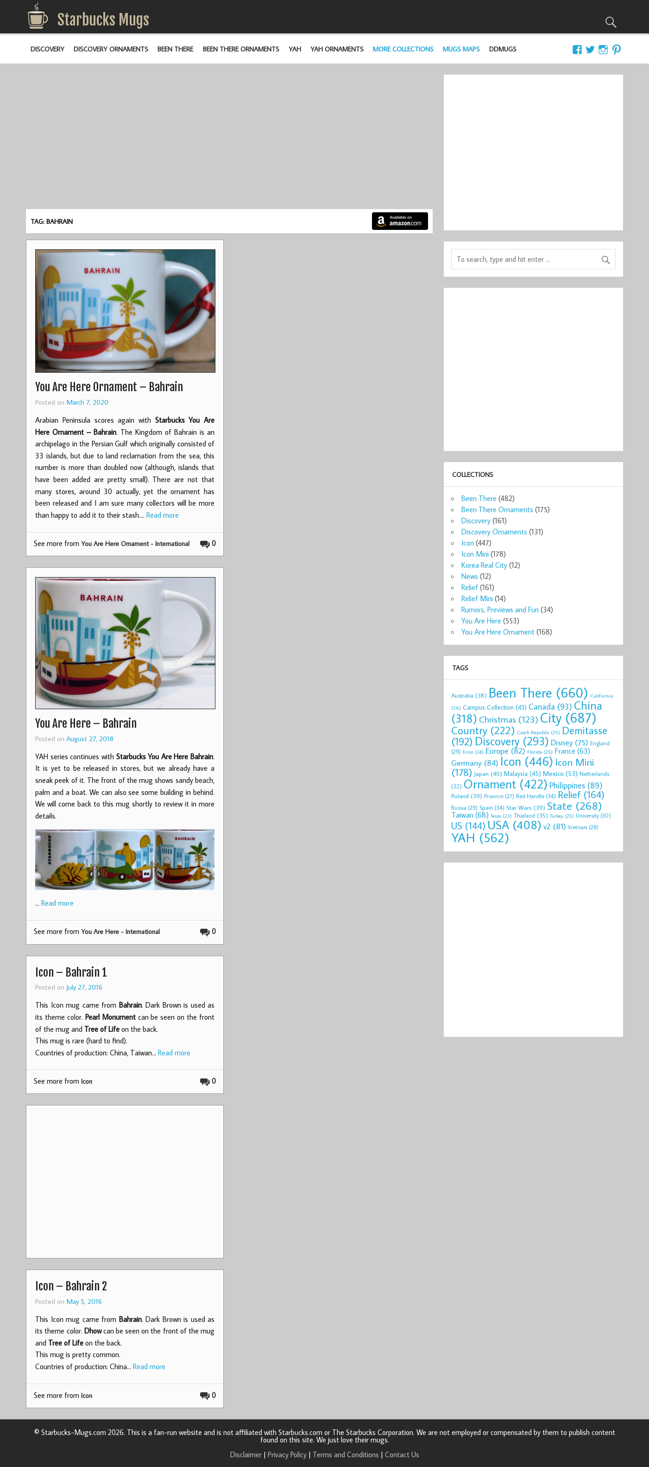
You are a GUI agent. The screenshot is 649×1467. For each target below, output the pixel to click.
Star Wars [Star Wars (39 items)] (525, 807)
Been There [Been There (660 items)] (538, 692)
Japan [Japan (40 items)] (488, 773)
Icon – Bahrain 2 (71, 1286)
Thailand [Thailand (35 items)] (531, 815)
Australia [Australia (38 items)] (469, 695)
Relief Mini (477, 598)
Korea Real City (484, 565)
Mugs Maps (461, 48)
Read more (162, 515)
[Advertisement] (229, 139)
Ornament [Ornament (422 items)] (506, 784)
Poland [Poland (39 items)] (466, 796)
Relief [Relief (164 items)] (581, 794)
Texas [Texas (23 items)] (501, 816)
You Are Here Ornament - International (135, 543)
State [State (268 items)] (574, 805)
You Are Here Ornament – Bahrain (109, 387)
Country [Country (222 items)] (483, 730)
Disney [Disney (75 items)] (569, 742)
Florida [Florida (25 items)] (540, 752)
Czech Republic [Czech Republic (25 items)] (538, 732)
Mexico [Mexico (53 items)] (560, 773)
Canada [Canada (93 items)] (550, 706)
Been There (175, 48)
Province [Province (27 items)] (499, 796)
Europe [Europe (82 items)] (505, 750)
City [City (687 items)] (568, 717)
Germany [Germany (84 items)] (474, 762)
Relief (469, 587)
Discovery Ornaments (111, 48)
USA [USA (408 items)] (514, 824)
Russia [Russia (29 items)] (464, 807)
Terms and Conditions (346, 1454)
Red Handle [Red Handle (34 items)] (536, 796)
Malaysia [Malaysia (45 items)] (522, 773)
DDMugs (503, 48)
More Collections (403, 48)
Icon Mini (475, 554)
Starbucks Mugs (103, 20)
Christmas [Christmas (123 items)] (508, 719)
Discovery (47, 48)
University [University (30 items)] (593, 815)
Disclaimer (246, 1454)
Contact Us (402, 1454)
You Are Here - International (120, 931)
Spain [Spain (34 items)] (491, 807)
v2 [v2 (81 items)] (554, 826)
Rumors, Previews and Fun (500, 609)
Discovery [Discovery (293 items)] (512, 741)
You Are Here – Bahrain (86, 723)
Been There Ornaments (241, 48)
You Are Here (481, 620)
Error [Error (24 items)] (473, 752)
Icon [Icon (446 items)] (526, 761)
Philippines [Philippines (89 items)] (576, 785)
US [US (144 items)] (468, 825)
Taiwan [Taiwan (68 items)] (470, 814)
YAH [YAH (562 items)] (480, 837)
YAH (295, 48)
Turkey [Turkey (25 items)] (562, 816)
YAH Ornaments (337, 48)
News (469, 576)
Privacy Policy (287, 1454)
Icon (86, 1081)
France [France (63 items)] (572, 751)
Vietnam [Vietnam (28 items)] (583, 827)
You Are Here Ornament (498, 631)
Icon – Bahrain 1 (71, 972)
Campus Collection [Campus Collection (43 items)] (495, 707)
